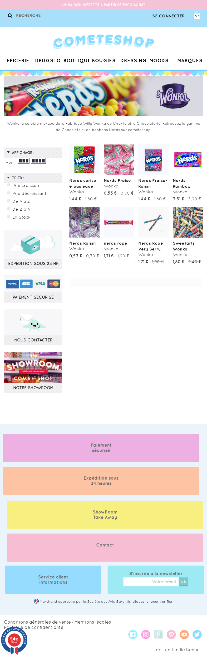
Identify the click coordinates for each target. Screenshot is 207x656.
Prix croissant (26, 185)
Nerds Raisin (82, 243)
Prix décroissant (29, 193)
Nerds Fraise (117, 180)
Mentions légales (92, 622)
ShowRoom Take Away (105, 519)
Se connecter (168, 15)
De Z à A (21, 209)
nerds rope (115, 243)
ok (188, 581)
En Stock (21, 217)
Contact (105, 550)
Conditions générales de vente (37, 622)
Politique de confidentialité (33, 627)
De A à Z (21, 201)
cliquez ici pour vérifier (152, 602)
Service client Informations (58, 579)
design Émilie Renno (178, 649)
